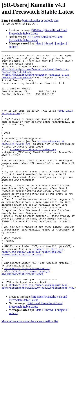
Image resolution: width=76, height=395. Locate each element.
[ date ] (39, 43)
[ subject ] (61, 43)
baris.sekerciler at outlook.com (40, 20)
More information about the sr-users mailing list (29, 368)
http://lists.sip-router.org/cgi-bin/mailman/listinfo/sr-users (32, 293)
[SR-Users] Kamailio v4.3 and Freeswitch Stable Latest (35, 38)
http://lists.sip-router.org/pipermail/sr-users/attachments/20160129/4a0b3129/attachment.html (38, 333)
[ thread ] (49, 43)
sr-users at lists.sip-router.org (33, 168)
